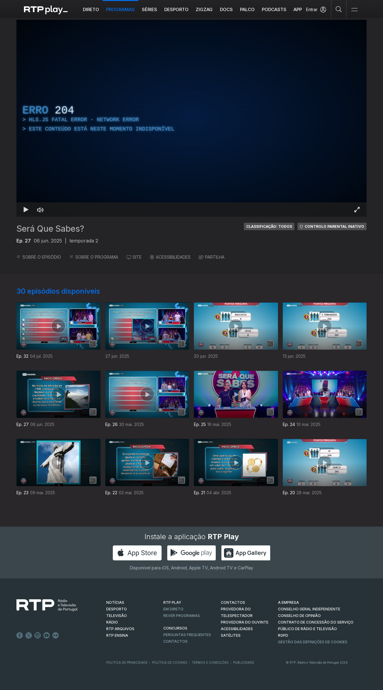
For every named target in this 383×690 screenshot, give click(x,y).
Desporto (176, 9)
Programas (120, 9)
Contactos (175, 641)
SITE (134, 257)
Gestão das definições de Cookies (312, 642)
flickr (55, 635)
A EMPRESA (288, 602)
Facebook (19, 635)
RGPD (283, 635)
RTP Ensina (117, 635)
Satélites (231, 635)
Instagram (37, 635)
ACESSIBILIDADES (170, 257)
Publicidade (243, 662)
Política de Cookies (169, 662)
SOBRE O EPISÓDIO (38, 257)
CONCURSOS (175, 628)
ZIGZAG (204, 9)
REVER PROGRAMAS (181, 615)
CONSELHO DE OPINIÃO (299, 615)
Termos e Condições (210, 662)
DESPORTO (116, 609)
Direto (91, 9)
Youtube (46, 635)
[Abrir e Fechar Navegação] (354, 9)
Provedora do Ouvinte (244, 622)
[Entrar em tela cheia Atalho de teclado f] (357, 209)
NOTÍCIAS (115, 602)
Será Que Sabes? (50, 229)
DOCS (226, 9)
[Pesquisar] (338, 9)
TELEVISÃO (116, 615)
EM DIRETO (173, 609)
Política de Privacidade (127, 662)
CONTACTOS (233, 602)
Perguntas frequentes (187, 635)
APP (298, 9)
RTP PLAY (172, 602)
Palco (247, 9)
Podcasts (274, 9)
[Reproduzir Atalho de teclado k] (26, 209)
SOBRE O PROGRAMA (93, 257)
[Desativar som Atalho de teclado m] (40, 209)
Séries (149, 9)
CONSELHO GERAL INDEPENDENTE (309, 609)
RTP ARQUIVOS (120, 629)
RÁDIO (112, 622)
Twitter (28, 635)
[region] (191, 118)
